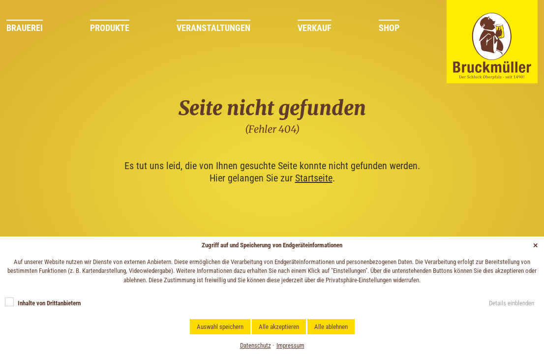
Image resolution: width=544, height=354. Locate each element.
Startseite (313, 178)
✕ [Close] (535, 245)
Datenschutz (255, 345)
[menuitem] (48, 30)
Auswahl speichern (220, 326)
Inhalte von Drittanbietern (49, 303)
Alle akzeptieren (279, 326)
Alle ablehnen (331, 326)
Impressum (290, 345)
